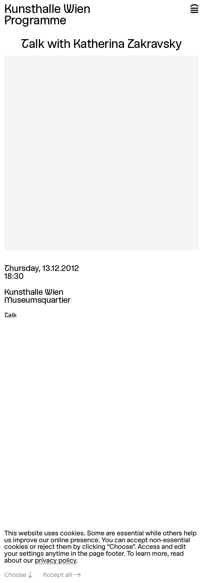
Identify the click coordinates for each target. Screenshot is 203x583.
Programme (35, 21)
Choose (15, 575)
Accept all (57, 575)
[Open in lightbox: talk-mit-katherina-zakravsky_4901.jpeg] (101, 153)
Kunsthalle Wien (47, 9)
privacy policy (55, 561)
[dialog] (101, 555)
